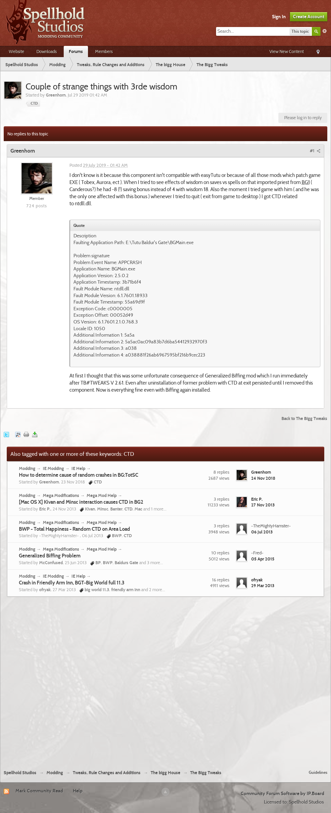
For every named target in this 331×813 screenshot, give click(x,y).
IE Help (78, 468)
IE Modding (53, 468)
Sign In (279, 17)
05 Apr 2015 (262, 558)
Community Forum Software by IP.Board (282, 793)
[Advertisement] (80, 681)
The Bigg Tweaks (205, 772)
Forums (76, 51)
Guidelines (318, 772)
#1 (315, 150)
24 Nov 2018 (263, 478)
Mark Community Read (39, 791)
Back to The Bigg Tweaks (304, 418)
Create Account (308, 17)
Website (16, 51)
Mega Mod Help (102, 495)
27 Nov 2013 (263, 504)
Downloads (46, 51)
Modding (27, 468)
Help (78, 791)
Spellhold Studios (20, 772)
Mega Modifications (61, 495)
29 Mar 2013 (262, 585)
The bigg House (165, 772)
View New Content (286, 51)
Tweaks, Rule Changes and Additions (107, 772)
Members (104, 51)
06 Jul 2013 (262, 531)
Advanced (324, 31)
